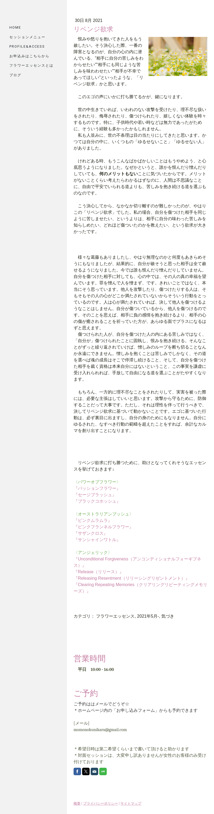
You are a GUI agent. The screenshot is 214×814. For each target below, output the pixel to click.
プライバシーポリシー (100, 803)
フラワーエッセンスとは (31, 65)
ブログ (15, 75)
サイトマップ (130, 803)
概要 (77, 803)
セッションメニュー (27, 37)
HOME (15, 27)
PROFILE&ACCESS (27, 46)
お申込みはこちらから (29, 56)
